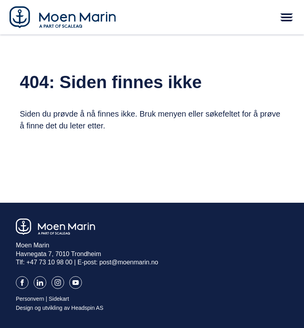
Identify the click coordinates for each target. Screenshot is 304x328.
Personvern (30, 299)
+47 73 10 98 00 (49, 262)
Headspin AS (87, 308)
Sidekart (59, 299)
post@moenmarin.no (128, 262)
